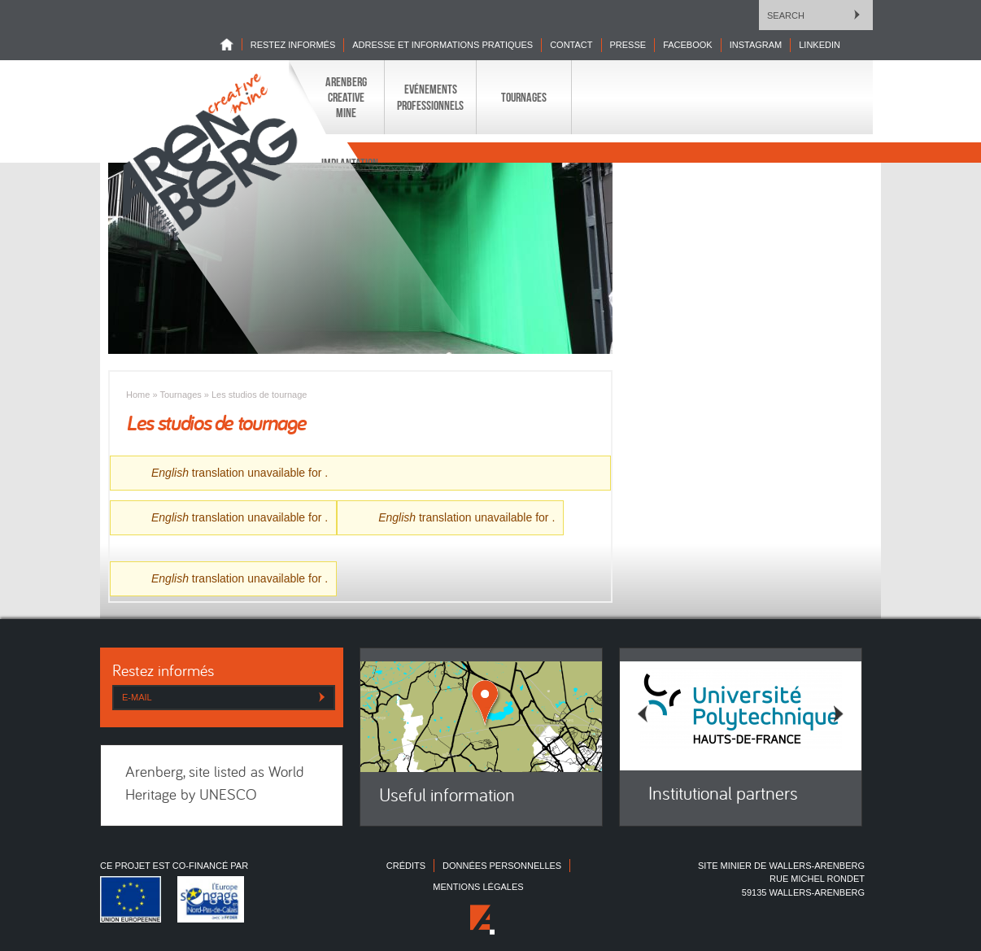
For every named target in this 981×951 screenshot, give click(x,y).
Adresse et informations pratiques (442, 45)
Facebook (688, 45)
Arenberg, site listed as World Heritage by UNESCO (214, 785)
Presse (628, 45)
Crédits (405, 865)
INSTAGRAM (756, 45)
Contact (571, 45)
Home (231, 44)
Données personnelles (502, 865)
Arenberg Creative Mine (346, 97)
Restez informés (293, 45)
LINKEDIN (819, 45)
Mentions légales (478, 887)
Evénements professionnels (430, 96)
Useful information (447, 797)
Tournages (524, 97)
